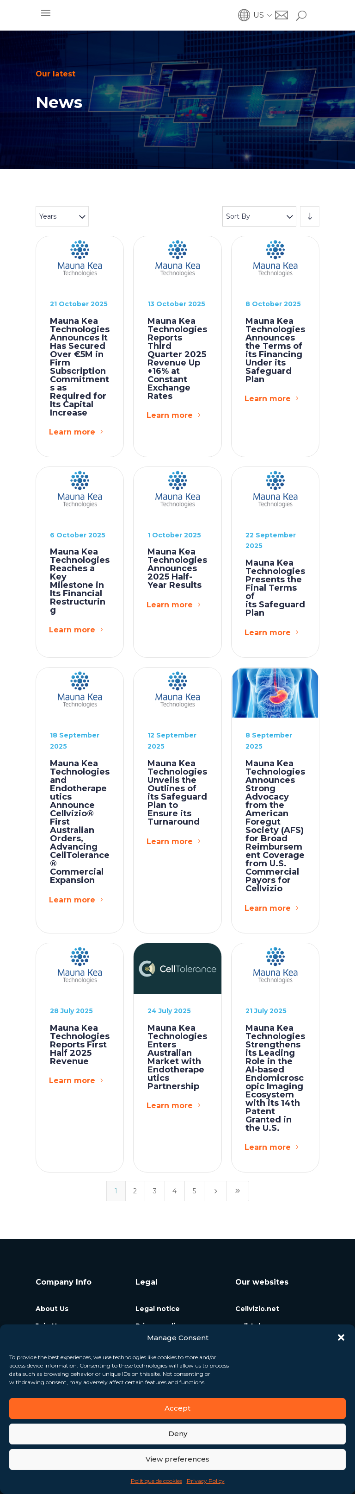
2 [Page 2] (135, 1191)
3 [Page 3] (155, 1191)
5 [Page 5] (194, 1191)
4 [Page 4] (174, 1191)
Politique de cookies (156, 1480)
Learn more (72, 432)
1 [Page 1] (116, 1191)
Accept (177, 1408)
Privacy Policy (206, 1480)
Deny (177, 1433)
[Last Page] (237, 1191)
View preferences (177, 1459)
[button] (341, 1337)
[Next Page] (215, 1191)
